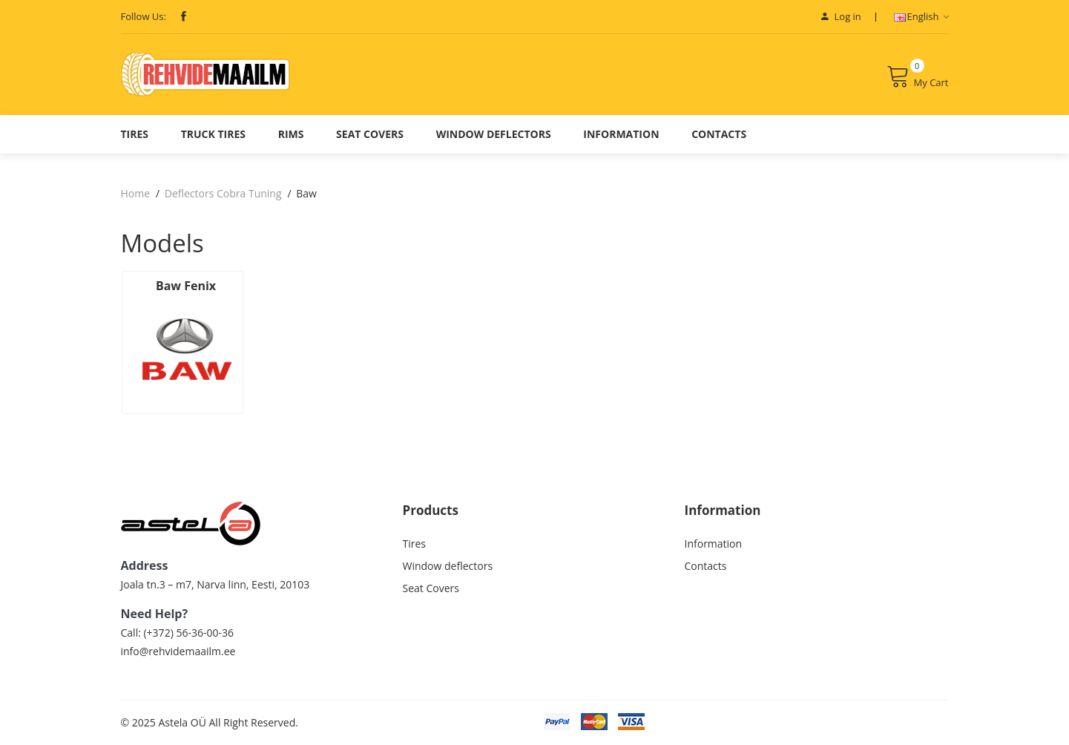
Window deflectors (493, 134)
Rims (291, 134)
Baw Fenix (186, 286)
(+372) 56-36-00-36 (188, 633)
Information (621, 134)
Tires (135, 134)
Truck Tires (213, 134)
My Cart (918, 76)
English (921, 16)
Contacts (718, 134)
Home (136, 193)
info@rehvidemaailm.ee (178, 651)
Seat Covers (370, 134)
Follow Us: (143, 16)
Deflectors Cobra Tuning (223, 193)
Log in (841, 16)
